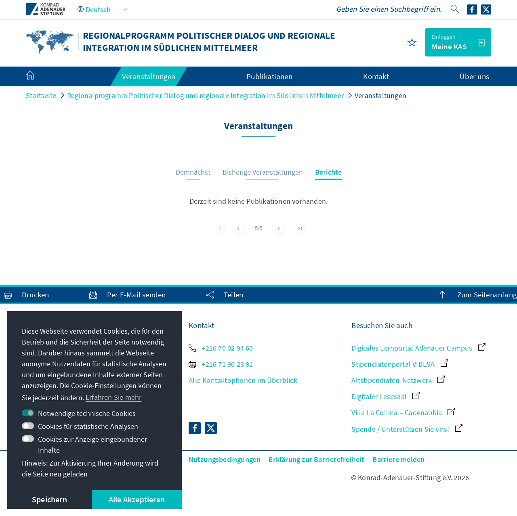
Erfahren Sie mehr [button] (113, 397)
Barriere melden (398, 459)
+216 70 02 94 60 (221, 348)
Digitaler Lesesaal (385, 396)
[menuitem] (38, 76)
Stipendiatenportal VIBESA (399, 364)
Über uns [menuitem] (474, 76)
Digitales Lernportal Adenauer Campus (418, 348)
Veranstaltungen (380, 95)
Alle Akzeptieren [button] (137, 499)
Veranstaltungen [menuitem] (149, 76)
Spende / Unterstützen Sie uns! (406, 429)
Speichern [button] (49, 499)
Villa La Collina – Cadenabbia (403, 412)
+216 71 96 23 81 (221, 364)
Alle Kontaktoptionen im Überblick (243, 380)
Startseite (41, 95)
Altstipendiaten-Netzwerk (398, 380)
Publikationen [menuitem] (269, 76)
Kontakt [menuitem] (376, 76)
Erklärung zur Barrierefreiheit (316, 459)
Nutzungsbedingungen (225, 459)
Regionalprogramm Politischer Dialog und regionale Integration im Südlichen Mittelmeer (205, 95)
